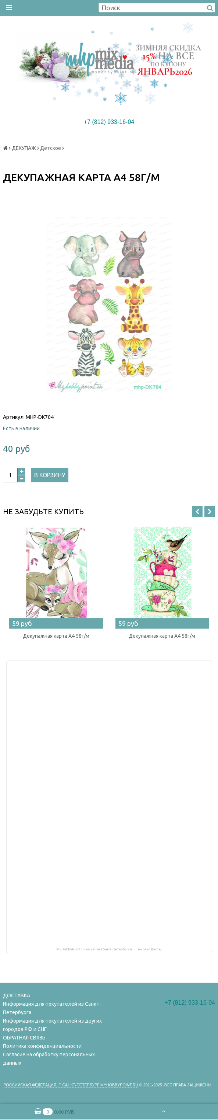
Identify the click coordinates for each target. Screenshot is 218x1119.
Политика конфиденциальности (42, 1046)
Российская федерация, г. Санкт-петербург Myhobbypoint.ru (71, 1085)
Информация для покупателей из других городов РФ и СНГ (52, 1025)
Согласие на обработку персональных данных (49, 1059)
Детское (50, 148)
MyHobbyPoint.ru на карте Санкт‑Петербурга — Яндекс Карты (109, 948)
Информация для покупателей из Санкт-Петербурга (52, 1008)
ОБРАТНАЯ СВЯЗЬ (24, 1038)
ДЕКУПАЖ (24, 148)
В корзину (49, 475)
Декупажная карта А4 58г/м (56, 636)
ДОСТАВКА (16, 995)
